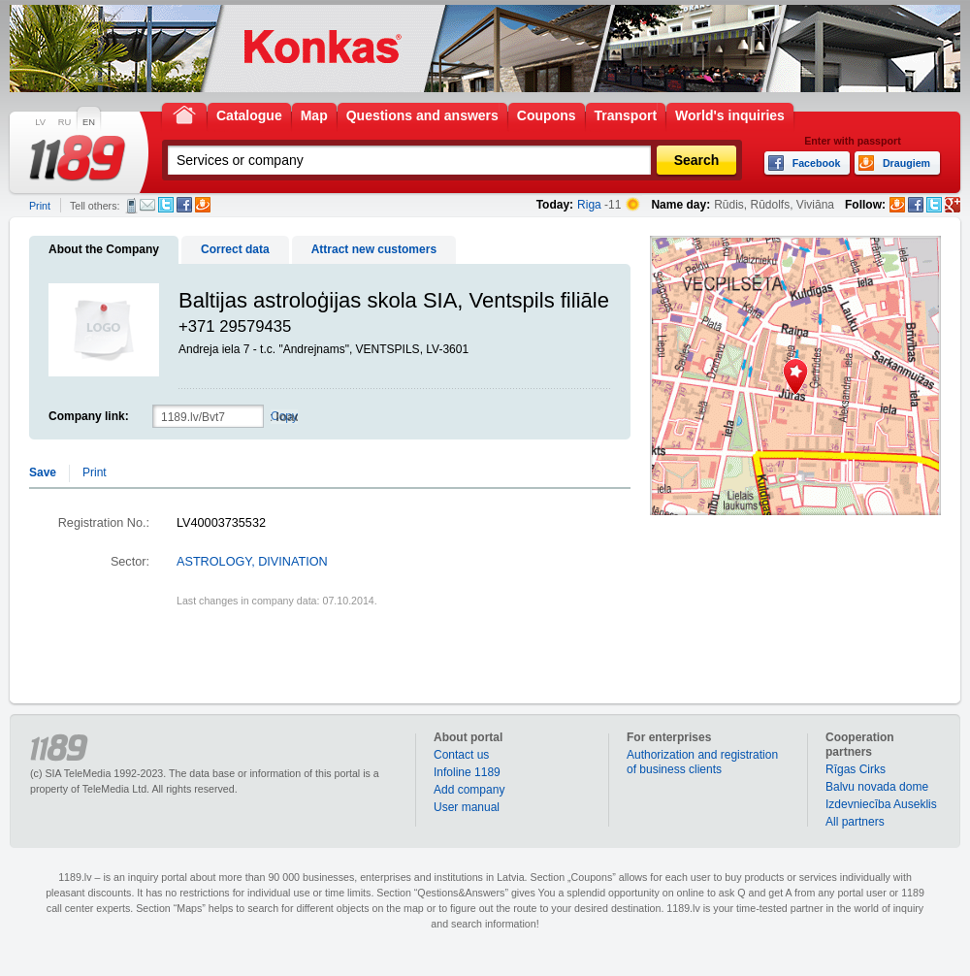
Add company (469, 790)
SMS (131, 205)
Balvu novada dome (876, 787)
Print (39, 205)
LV (40, 122)
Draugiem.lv (202, 204)
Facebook (184, 204)
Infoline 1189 (467, 772)
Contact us (461, 755)
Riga (589, 204)
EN (88, 122)
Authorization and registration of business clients (702, 762)
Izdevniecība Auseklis (881, 804)
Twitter (166, 204)
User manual (467, 807)
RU (64, 122)
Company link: (88, 416)
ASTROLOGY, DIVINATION (252, 562)
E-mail (147, 204)
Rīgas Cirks (855, 769)
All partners (855, 822)
